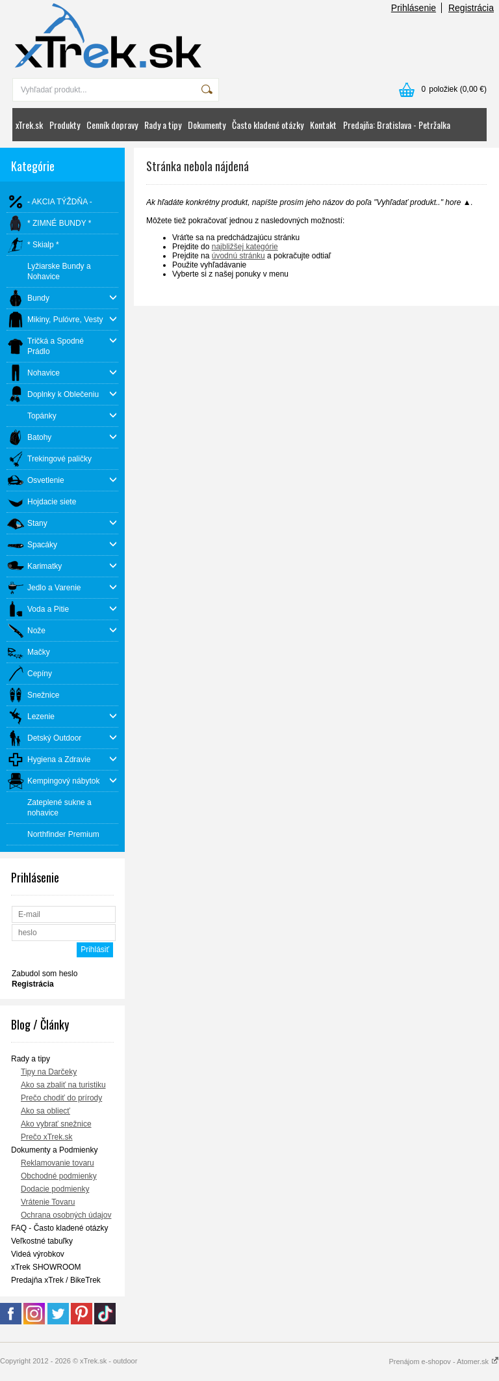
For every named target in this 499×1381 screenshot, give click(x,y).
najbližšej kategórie (245, 246)
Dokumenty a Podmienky (54, 1150)
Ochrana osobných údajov (66, 1215)
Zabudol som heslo (44, 973)
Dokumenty (206, 124)
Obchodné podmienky (59, 1176)
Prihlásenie (413, 8)
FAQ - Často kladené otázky (59, 1228)
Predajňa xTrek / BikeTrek (56, 1280)
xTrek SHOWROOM (46, 1267)
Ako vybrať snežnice (56, 1123)
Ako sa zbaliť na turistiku (63, 1084)
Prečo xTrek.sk (47, 1137)
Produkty (64, 124)
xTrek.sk (29, 124)
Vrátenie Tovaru (48, 1202)
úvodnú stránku (238, 255)
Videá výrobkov (37, 1254)
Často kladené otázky (267, 124)
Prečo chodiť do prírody (61, 1097)
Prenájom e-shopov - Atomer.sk (444, 1361)
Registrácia (471, 8)
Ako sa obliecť (45, 1110)
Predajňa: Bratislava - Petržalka (396, 124)
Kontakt (323, 124)
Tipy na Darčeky (49, 1071)
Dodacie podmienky (55, 1189)
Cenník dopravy (112, 124)
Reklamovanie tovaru (57, 1163)
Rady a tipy (162, 124)
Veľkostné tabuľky (42, 1241)
